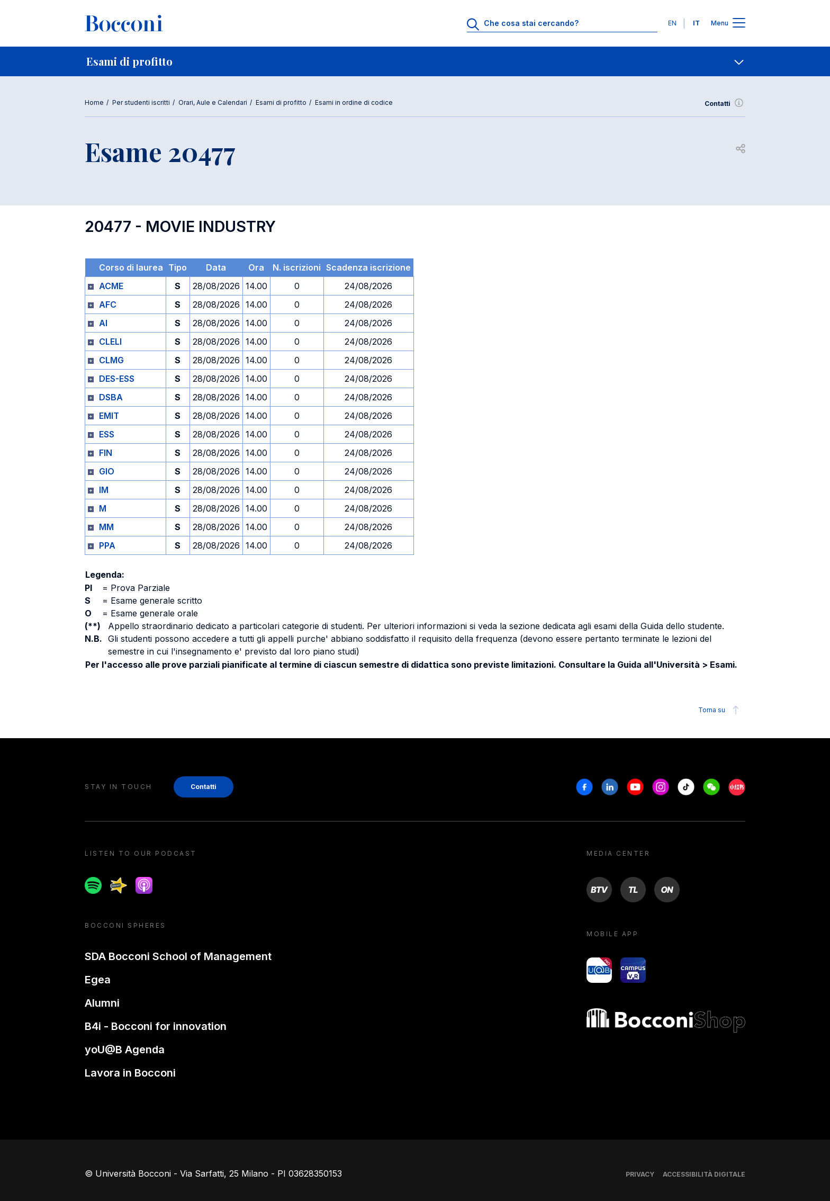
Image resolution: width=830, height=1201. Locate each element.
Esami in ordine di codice (354, 102)
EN (672, 23)
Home (94, 102)
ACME (111, 286)
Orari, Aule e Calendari (212, 102)
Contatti (725, 103)
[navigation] (415, 61)
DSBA (111, 397)
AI (103, 323)
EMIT (109, 415)
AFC (107, 304)
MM (106, 527)
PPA (107, 545)
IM (104, 490)
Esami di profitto (281, 102)
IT (696, 23)
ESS (106, 434)
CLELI (110, 341)
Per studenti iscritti (141, 102)
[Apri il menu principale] (739, 23)
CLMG (111, 360)
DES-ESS (116, 378)
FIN (105, 452)
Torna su (720, 710)
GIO (106, 471)
